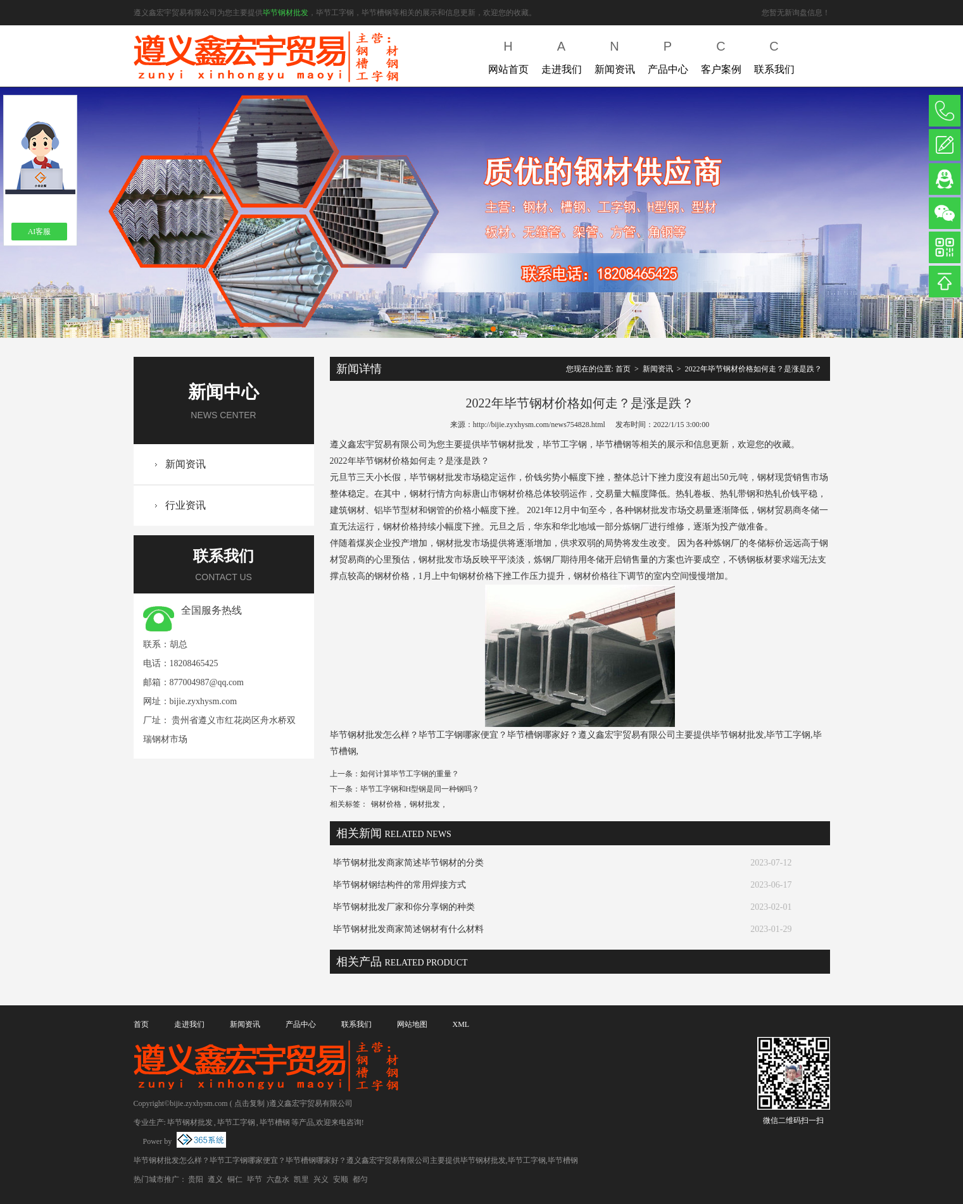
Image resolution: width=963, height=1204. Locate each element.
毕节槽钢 (275, 1122)
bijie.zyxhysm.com (203, 701)
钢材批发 (425, 804)
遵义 (215, 1179)
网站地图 (412, 1024)
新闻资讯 (615, 55)
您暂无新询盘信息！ (796, 12)
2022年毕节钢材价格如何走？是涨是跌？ (753, 368)
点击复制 (249, 1103)
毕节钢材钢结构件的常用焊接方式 (399, 885)
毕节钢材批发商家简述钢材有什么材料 (408, 929)
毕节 (254, 1179)
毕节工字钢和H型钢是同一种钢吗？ (420, 789)
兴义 (321, 1179)
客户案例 (721, 55)
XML (461, 1024)
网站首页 (508, 55)
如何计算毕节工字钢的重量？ (409, 773)
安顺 (340, 1179)
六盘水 (278, 1179)
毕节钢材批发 (285, 12)
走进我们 (561, 55)
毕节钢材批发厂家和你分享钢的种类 (404, 907)
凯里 (301, 1179)
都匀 (360, 1179)
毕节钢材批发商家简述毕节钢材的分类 (408, 862)
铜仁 (234, 1179)
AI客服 (39, 231)
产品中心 (668, 55)
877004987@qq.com (207, 682)
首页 (623, 368)
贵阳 (195, 1179)
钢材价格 (386, 804)
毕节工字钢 (236, 1122)
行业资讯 (185, 505)
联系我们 (774, 55)
